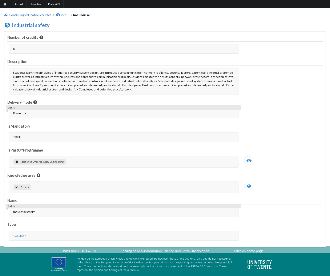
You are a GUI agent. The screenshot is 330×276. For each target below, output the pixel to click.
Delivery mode (20, 102)
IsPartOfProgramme (25, 150)
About (19, 4)
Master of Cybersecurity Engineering (40, 161)
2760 (62, 15)
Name (12, 200)
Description (17, 61)
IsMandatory (18, 126)
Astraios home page (248, 251)
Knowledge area (21, 175)
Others (22, 187)
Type (11, 224)
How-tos (35, 4)
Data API (54, 4)
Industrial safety (31, 25)
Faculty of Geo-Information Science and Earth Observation (165, 251)
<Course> (19, 235)
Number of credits (23, 37)
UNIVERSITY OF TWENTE (80, 251)
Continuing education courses (27, 15)
